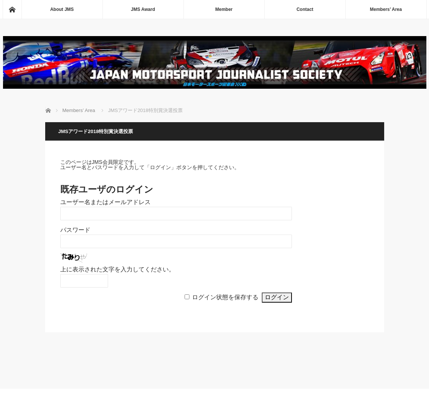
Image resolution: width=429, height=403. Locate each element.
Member (223, 9)
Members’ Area (386, 9)
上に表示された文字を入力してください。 (117, 269)
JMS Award (143, 9)
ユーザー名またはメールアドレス (105, 202)
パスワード (75, 230)
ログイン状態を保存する (225, 297)
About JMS (62, 9)
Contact (304, 9)
